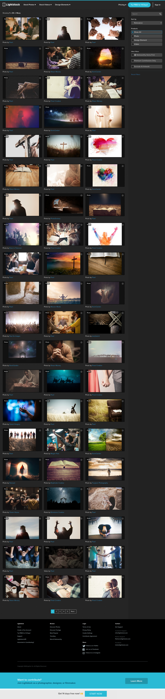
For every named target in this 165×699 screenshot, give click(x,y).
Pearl (11, 42)
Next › (73, 611)
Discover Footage (55, 630)
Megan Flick (55, 453)
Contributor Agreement (90, 636)
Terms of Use (87, 627)
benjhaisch (96, 336)
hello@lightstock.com (121, 645)
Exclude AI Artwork (141, 66)
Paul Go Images (14, 336)
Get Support (119, 627)
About (19, 627)
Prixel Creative (56, 101)
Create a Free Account (24, 630)
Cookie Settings (87, 633)
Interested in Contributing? (25, 642)
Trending (52, 636)
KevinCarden (96, 72)
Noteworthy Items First (144, 55)
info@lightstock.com (121, 633)
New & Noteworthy (56, 639)
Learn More (136, 681)
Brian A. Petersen (15, 248)
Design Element (140, 40)
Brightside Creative (57, 483)
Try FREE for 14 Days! (139, 4)
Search (160, 14)
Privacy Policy (87, 630)
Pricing (122, 4)
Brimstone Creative (57, 512)
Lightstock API (21, 639)
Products (134, 29)
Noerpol (12, 483)
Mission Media (56, 307)
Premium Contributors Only (145, 60)
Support (19, 636)
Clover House (14, 512)
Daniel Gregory (14, 424)
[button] (30, 4)
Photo (136, 36)
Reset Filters (135, 74)
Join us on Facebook (92, 649)
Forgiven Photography (100, 483)
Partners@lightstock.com (122, 639)
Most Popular (54, 633)
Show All (137, 32)
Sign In (157, 4)
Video (136, 44)
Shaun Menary (56, 72)
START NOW (96, 693)
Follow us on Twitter (92, 646)
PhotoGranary (55, 218)
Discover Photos (55, 627)
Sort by (133, 19)
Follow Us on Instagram (93, 653)
